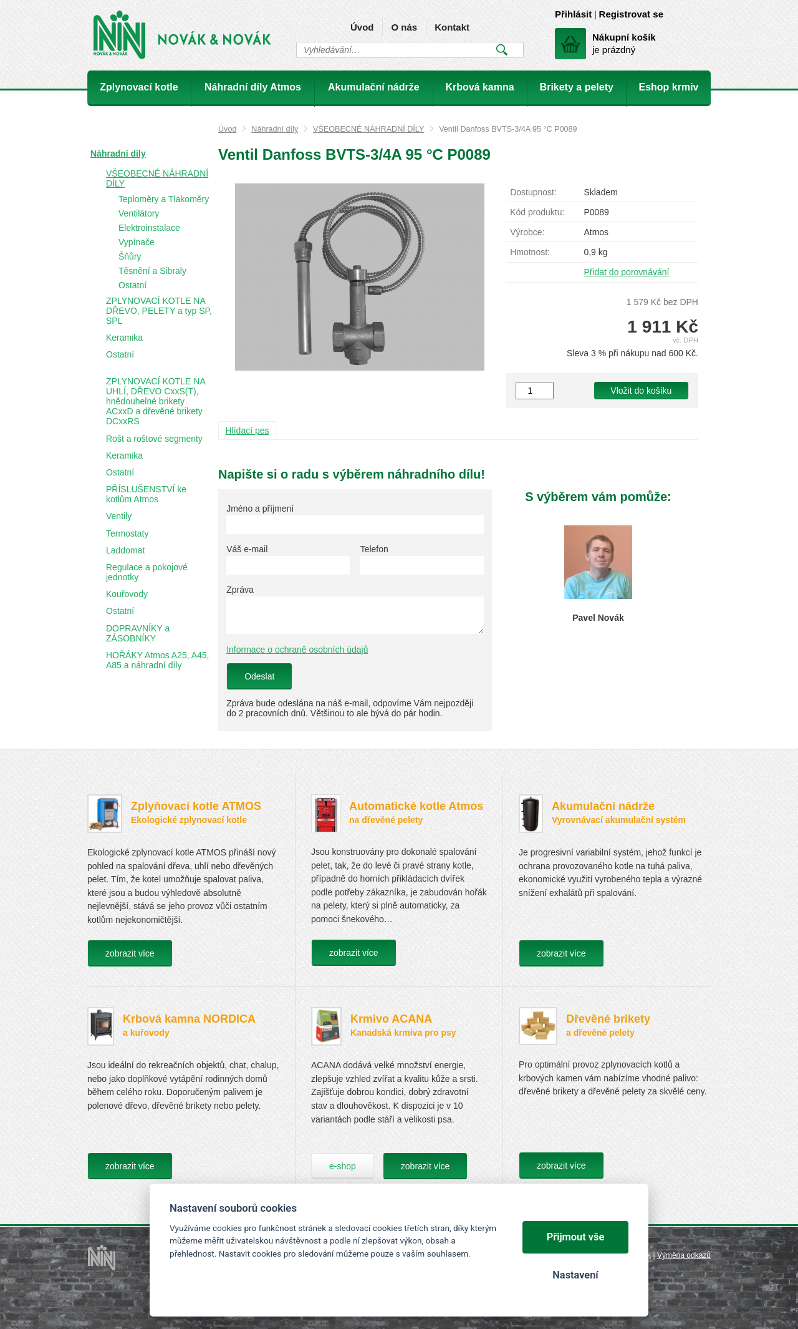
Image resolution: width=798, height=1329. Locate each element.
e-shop (342, 1166)
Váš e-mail (246, 549)
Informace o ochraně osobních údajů (297, 650)
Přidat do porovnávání (626, 272)
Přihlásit (573, 14)
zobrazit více (130, 953)
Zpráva (240, 590)
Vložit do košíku (640, 391)
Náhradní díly (274, 129)
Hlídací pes (247, 431)
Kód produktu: (537, 212)
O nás (404, 27)
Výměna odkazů (684, 1255)
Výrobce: (527, 232)
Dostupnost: (533, 192)
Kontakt (452, 27)
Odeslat (259, 676)
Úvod (362, 27)
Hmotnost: (530, 252)
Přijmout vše (576, 1237)
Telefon (374, 549)
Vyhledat (501, 49)
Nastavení (575, 1275)
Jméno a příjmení (260, 509)
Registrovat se (631, 14)
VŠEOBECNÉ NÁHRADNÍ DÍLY (368, 129)
